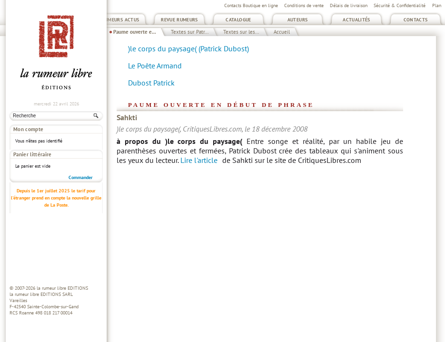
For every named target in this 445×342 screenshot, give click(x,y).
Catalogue (238, 20)
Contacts (416, 20)
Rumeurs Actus (120, 20)
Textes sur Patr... (189, 31)
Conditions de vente (304, 5)
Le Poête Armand (155, 65)
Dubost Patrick (151, 82)
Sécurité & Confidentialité (399, 5)
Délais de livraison (348, 5)
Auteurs (297, 20)
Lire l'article (199, 160)
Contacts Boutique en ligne (251, 5)
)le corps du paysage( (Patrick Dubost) (188, 48)
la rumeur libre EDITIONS (62, 288)
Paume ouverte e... (134, 31)
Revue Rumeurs (179, 20)
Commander (81, 163)
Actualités (356, 20)
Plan (436, 5)
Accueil (282, 31)
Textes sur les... (241, 31)
